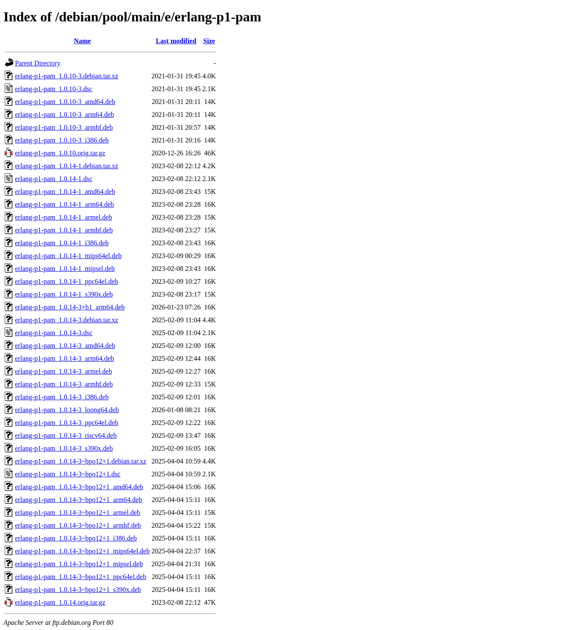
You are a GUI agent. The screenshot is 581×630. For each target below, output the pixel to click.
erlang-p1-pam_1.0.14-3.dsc (53, 332)
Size (209, 41)
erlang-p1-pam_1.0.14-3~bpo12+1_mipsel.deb (79, 564)
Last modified (176, 41)
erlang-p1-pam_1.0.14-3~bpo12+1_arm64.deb (78, 499)
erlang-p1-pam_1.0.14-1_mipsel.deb (65, 268)
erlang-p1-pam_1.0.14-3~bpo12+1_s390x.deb (78, 589)
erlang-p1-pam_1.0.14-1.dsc (53, 178)
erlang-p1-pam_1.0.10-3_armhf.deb (64, 127)
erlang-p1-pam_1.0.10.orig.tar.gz (60, 153)
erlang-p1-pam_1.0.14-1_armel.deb (63, 217)
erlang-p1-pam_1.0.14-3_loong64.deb (67, 409)
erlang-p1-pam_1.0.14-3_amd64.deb (65, 345)
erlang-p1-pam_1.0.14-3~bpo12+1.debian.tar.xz (80, 461)
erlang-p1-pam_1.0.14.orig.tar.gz (60, 602)
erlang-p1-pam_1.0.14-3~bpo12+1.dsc (68, 474)
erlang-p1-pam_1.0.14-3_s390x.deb (64, 448)
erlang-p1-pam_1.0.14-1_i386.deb (62, 243)
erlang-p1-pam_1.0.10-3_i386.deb (62, 140)
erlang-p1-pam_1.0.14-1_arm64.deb (64, 204)
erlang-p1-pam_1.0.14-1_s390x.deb (64, 294)
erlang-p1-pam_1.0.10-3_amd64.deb (65, 101)
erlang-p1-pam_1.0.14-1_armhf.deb (64, 230)
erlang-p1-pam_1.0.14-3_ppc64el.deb (66, 422)
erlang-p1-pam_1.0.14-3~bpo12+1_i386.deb (76, 538)
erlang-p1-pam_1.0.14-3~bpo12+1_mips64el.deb (82, 551)
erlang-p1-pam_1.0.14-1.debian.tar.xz (66, 165)
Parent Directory (37, 63)
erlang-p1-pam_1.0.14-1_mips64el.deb (68, 255)
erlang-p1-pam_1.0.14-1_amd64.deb (65, 191)
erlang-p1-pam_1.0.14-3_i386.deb (62, 397)
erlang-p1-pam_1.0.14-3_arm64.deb (64, 358)
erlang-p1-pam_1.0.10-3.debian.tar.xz (66, 76)
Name (82, 41)
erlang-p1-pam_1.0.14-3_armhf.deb (64, 384)
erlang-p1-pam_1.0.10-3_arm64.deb (64, 114)
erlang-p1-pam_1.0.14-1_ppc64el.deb (66, 281)
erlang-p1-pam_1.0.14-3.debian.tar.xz (66, 320)
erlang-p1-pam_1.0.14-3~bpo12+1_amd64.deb (79, 486)
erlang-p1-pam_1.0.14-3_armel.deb (63, 371)
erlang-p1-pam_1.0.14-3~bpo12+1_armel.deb (77, 512)
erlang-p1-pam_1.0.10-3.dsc (53, 88)
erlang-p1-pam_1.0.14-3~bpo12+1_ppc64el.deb (80, 576)
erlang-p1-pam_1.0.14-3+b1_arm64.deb (70, 307)
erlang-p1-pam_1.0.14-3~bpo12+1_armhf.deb (78, 525)
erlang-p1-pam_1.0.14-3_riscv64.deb (66, 435)
